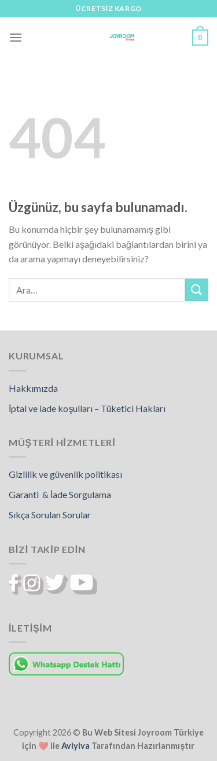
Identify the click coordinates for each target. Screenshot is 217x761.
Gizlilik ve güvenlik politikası (65, 474)
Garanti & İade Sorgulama (60, 494)
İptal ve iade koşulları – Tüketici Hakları (87, 408)
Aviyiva (75, 746)
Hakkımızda (33, 388)
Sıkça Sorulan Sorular (50, 514)
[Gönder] (196, 290)
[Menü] (16, 37)
